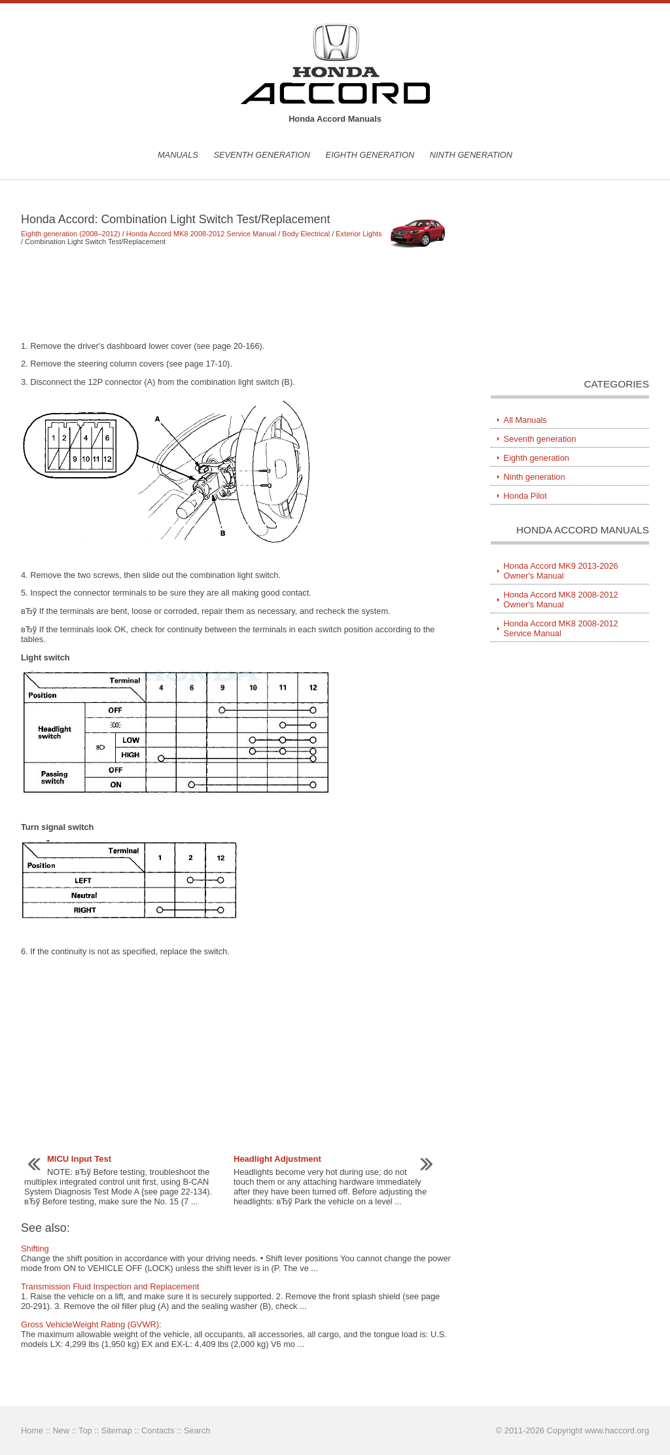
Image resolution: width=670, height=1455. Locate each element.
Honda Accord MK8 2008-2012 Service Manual (201, 234)
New (60, 1430)
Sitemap (116, 1430)
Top (85, 1430)
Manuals (178, 155)
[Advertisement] (236, 293)
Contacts (158, 1430)
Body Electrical (306, 234)
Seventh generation (261, 155)
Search (197, 1430)
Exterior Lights (358, 234)
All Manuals (525, 420)
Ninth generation (471, 155)
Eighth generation (370, 155)
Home (32, 1430)
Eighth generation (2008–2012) (70, 234)
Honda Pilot (525, 496)
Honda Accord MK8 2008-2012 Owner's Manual (561, 599)
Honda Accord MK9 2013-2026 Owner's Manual (561, 571)
